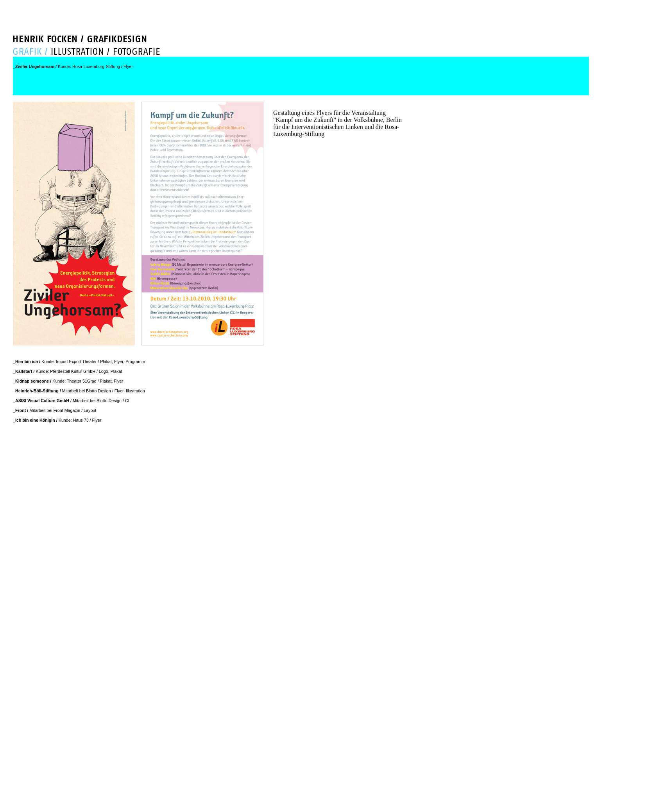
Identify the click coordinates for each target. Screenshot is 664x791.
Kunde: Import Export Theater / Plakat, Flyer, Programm (79, 361)
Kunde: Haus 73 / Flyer (57, 420)
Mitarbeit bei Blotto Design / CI (71, 400)
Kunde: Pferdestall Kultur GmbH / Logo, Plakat (67, 371)
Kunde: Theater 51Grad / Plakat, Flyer (68, 381)
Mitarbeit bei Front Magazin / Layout (54, 410)
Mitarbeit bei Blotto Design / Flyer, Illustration (79, 390)
